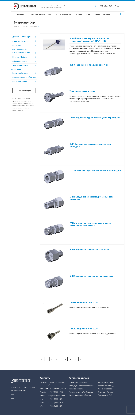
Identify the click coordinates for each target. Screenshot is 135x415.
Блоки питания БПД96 (21, 53)
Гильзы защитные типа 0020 (83, 329)
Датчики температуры (21, 37)
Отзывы (96, 14)
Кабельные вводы (19, 61)
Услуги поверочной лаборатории (82, 392)
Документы (65, 14)
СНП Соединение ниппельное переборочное (91, 276)
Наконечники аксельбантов (23, 77)
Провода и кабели (19, 57)
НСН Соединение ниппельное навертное (89, 249)
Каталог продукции (36, 14)
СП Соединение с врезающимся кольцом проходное (95, 170)
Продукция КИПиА (19, 81)
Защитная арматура (20, 41)
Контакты (52, 14)
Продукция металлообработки (81, 386)
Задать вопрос (24, 90)
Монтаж (107, 14)
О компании (19, 14)
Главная (16, 26)
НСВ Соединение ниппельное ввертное (88, 65)
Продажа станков (82, 14)
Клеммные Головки (20, 73)
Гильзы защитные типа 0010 (83, 302)
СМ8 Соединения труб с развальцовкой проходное (94, 117)
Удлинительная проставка (82, 91)
